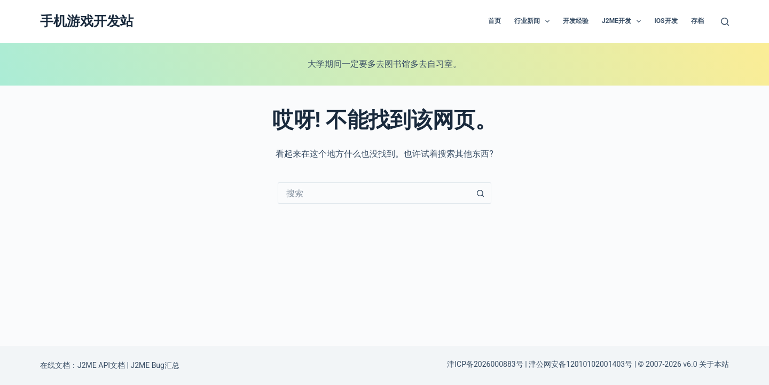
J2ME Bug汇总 (154, 365)
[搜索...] (374, 193)
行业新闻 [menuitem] (534, 21)
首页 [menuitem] (494, 21)
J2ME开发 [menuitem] (623, 21)
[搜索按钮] (480, 193)
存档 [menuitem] (697, 21)
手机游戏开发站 (87, 21)
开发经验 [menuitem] (575, 21)
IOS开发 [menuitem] (665, 21)
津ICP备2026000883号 (485, 364)
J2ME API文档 (101, 365)
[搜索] (725, 22)
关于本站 (714, 364)
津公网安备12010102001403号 (580, 364)
